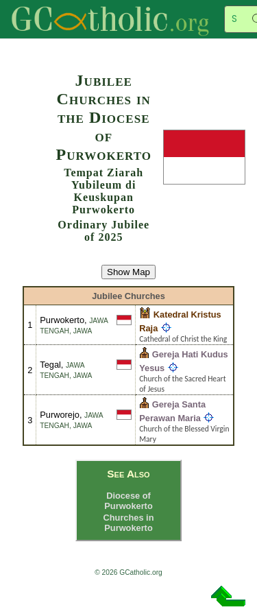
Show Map (128, 272)
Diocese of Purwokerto (128, 500)
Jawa (83, 331)
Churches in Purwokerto (128, 522)
